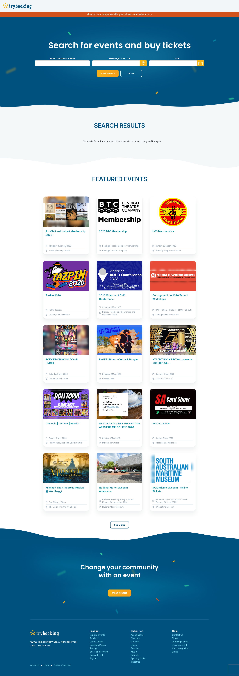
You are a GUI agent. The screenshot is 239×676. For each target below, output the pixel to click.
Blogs (175, 638)
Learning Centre (180, 641)
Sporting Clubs (138, 658)
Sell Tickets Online (99, 651)
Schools (135, 655)
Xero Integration (180, 648)
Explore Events (97, 635)
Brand (175, 651)
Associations (137, 635)
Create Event (119, 593)
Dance (134, 645)
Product (94, 638)
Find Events (108, 73)
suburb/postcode (119, 58)
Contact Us (177, 635)
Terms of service (62, 665)
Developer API (179, 645)
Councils (135, 641)
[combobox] (119, 63)
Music (134, 651)
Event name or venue (62, 58)
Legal (46, 665)
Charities (135, 638)
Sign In (93, 658)
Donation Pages (98, 645)
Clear (131, 73)
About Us (34, 665)
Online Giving (96, 641)
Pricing (93, 648)
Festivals (135, 648)
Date (176, 58)
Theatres (135, 661)
